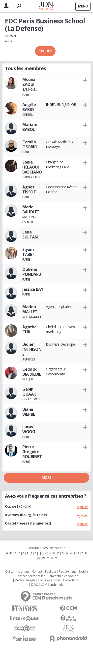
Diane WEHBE (28, 412)
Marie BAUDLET (30, 209)
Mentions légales (25, 580)
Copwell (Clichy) (18, 506)
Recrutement (67, 571)
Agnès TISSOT (29, 189)
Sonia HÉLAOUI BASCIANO (32, 167)
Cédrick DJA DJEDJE (31, 371)
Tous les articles (49, 580)
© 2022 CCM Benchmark (47, 585)
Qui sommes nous (17, 571)
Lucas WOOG (28, 429)
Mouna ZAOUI (28, 82)
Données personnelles (30, 576)
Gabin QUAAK (29, 391)
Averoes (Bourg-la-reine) (26, 514)
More (46, 477)
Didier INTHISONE (32, 349)
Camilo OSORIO (29, 144)
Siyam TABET (28, 252)
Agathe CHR (29, 329)
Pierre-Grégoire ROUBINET (32, 451)
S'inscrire (45, 50)
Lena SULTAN (30, 234)
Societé (83, 571)
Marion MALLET (29, 309)
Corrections (70, 580)
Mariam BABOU (29, 127)
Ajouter (82, 506)
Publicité (50, 571)
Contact (37, 571)
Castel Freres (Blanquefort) (28, 523)
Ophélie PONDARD (31, 272)
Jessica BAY (32, 289)
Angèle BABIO (29, 107)
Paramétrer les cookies (63, 576)
